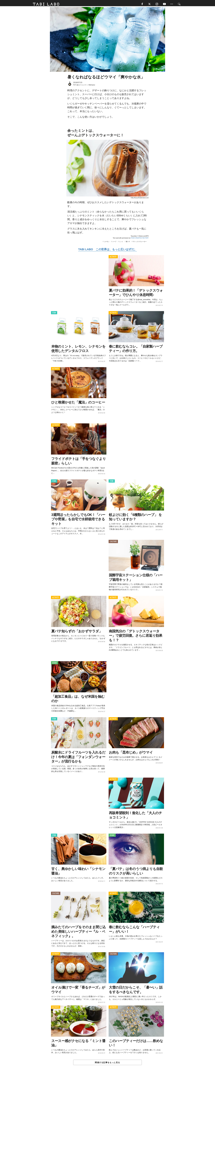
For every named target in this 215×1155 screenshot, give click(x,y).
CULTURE (113, 543)
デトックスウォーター (140, 243)
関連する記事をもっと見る (107, 1064)
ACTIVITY (113, 258)
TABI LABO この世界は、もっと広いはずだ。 (107, 250)
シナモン (106, 243)
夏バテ (128, 243)
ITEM (54, 314)
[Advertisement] (107, 1117)
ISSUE (54, 664)
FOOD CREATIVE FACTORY (140, 239)
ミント (121, 243)
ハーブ (114, 243)
